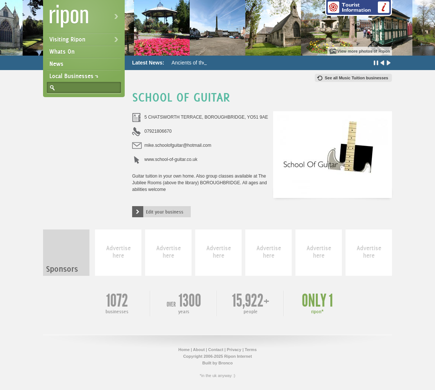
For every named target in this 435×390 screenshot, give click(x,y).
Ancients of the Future (196, 63)
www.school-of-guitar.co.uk (170, 159)
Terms (250, 349)
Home (184, 349)
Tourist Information (358, 8)
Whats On (62, 51)
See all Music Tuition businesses (356, 78)
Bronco (225, 363)
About (199, 349)
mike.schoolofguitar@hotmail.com (177, 145)
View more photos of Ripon (363, 51)
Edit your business (164, 212)
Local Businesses (71, 76)
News (56, 63)
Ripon (85, 19)
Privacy (234, 349)
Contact (215, 349)
